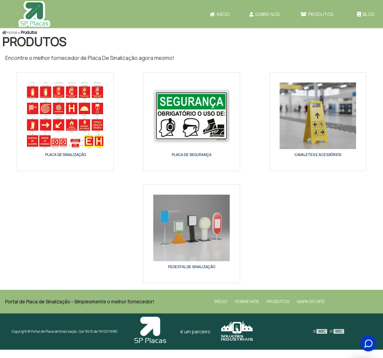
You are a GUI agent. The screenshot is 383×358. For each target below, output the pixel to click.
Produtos (317, 14)
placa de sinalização (65, 154)
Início (220, 14)
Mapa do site (310, 301)
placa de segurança (191, 154)
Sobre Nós (264, 14)
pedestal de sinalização (191, 267)
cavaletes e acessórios (318, 154)
